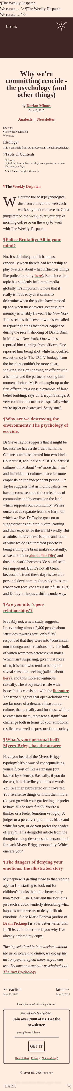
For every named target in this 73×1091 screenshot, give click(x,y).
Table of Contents (19, 154)
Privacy (35, 1058)
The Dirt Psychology (14, 166)
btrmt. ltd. (29, 1072)
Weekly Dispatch (22, 3)
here (38, 275)
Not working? (50, 1058)
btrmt (52, 1004)
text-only (48, 1072)
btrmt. (11, 26)
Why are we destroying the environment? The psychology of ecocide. (35, 425)
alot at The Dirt (42, 555)
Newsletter (46, 119)
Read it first (22, 1058)
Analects (25, 119)
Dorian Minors (38, 106)
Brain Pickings (15, 923)
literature (61, 691)
